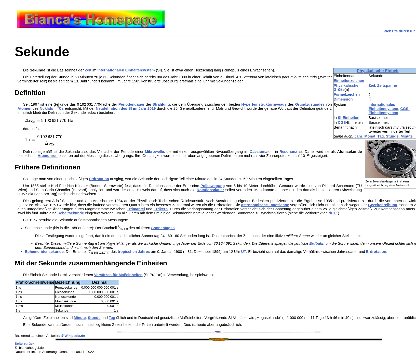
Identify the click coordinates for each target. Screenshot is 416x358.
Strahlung (161, 104)
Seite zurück (25, 343)
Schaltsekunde (71, 213)
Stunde (392, 136)
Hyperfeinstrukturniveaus (264, 104)
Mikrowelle (154, 152)
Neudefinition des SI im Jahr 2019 (126, 108)
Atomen (25, 108)
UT (243, 252)
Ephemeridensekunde (44, 252)
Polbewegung (212, 186)
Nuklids (46, 108)
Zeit (372, 85)
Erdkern (161, 209)
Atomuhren (48, 156)
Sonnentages (163, 228)
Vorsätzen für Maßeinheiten (118, 275)
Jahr (358, 136)
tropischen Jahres (134, 252)
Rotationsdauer (210, 190)
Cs (61, 108)
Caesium (257, 152)
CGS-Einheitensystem (389, 111)
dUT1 (333, 213)
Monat (369, 136)
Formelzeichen (347, 94)
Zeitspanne (387, 85)
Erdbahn (316, 243)
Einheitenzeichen (349, 81)
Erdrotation (99, 179)
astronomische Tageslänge (265, 205)
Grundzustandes (310, 104)
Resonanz (288, 152)
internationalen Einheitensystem (126, 70)
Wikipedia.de (74, 336)
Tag (381, 136)
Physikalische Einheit (378, 71)
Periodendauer (131, 104)
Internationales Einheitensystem (383, 107)
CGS (342, 122)
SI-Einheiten (348, 118)
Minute (407, 136)
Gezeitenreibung (382, 205)
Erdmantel (136, 209)
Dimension (343, 99)
